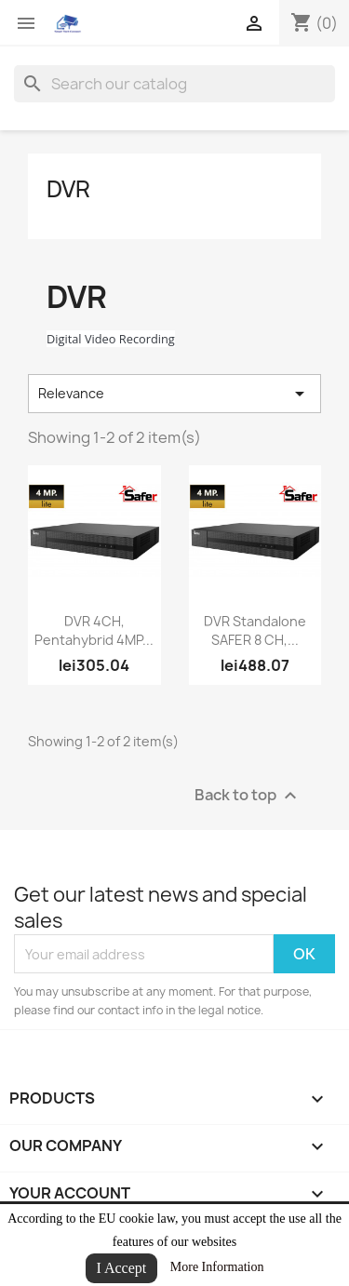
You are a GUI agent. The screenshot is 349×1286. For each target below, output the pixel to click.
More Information (217, 1267)
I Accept (122, 1268)
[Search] (174, 83)
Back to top (248, 796)
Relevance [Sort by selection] (174, 393)
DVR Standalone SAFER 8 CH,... (255, 630)
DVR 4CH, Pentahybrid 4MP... (94, 630)
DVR (68, 189)
